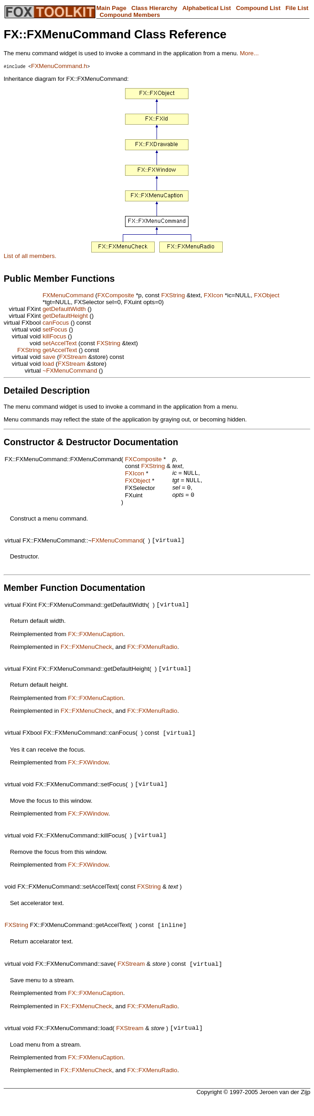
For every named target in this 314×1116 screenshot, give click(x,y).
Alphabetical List (206, 8)
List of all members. (30, 256)
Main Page (111, 8)
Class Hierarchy (154, 8)
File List (296, 8)
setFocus (54, 329)
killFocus (54, 336)
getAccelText (59, 350)
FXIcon (213, 295)
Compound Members (129, 14)
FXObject (267, 295)
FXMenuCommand (68, 295)
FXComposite (115, 295)
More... (249, 53)
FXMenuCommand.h (59, 66)
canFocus (55, 322)
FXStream (73, 356)
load (48, 363)
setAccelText (59, 343)
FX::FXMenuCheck (86, 653)
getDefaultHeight (65, 315)
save (48, 356)
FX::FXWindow (88, 771)
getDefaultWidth (64, 308)
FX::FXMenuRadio (152, 653)
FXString (173, 295)
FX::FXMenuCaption (95, 640)
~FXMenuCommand (69, 370)
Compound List (258, 8)
